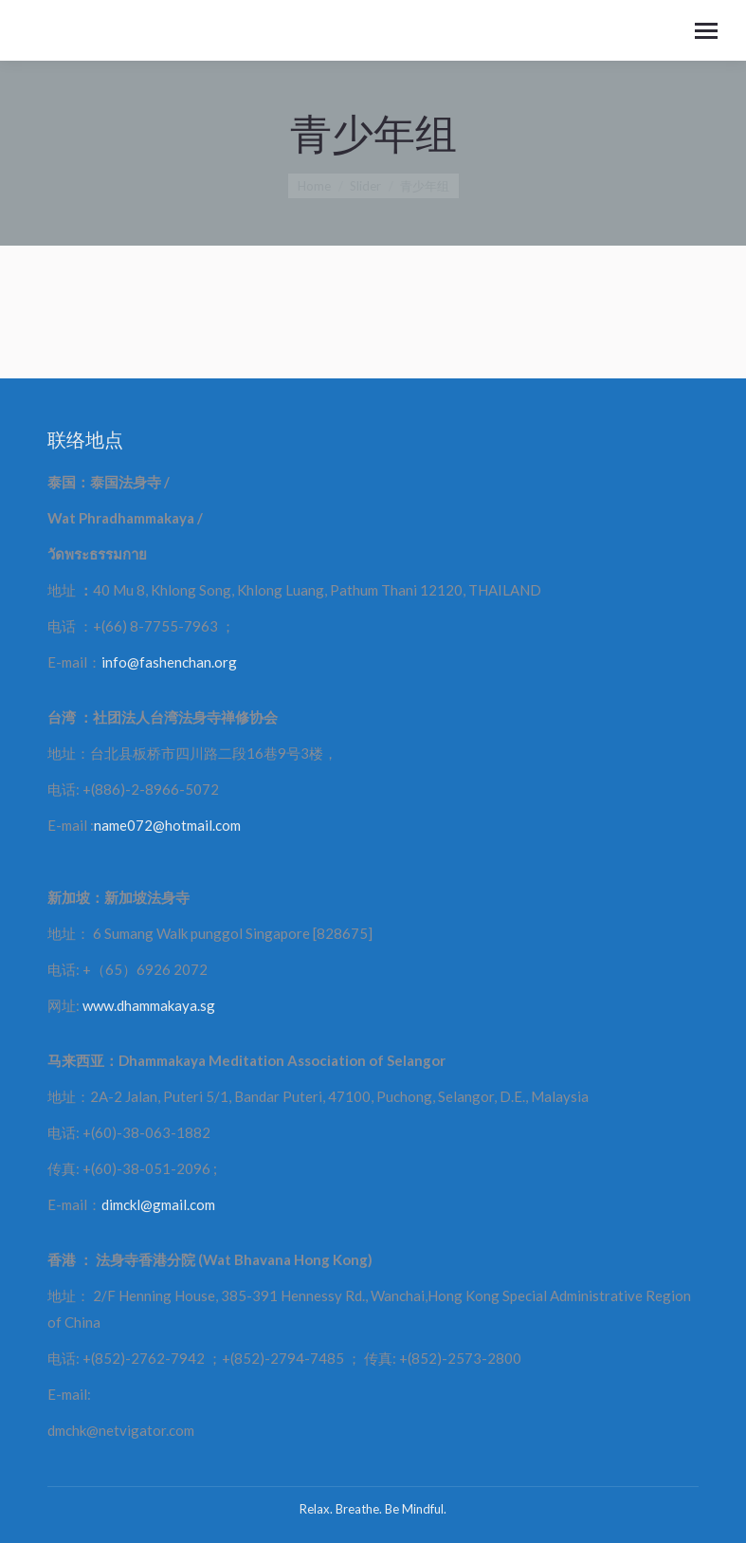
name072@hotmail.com (167, 825)
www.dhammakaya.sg (148, 1005)
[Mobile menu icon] (706, 31)
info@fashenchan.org (169, 661)
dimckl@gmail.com (158, 1204)
